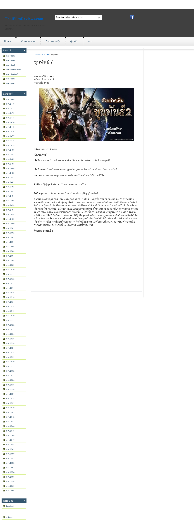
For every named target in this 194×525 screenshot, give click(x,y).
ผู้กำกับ (74, 41)
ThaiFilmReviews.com (24, 19)
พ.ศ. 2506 (10, 251)
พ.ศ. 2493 (10, 191)
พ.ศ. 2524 (10, 334)
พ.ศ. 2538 (10, 398)
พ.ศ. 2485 (10, 173)
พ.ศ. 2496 (10, 205)
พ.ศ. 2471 (10, 109)
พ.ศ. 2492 (10, 187)
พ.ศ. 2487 (10, 178)
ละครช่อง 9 (10, 65)
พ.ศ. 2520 (10, 316)
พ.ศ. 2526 (10, 343)
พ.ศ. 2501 (10, 228)
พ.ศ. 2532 (10, 371)
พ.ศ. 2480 (10, 150)
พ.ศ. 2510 (10, 270)
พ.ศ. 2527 (10, 348)
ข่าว (90, 41)
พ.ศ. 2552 (10, 463)
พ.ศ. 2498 (10, 214)
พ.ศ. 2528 (10, 352)
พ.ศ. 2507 (10, 256)
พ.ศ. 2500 (10, 224)
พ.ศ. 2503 (10, 237)
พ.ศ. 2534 (10, 380)
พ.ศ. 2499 (10, 219)
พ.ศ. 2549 (10, 449)
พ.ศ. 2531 (10, 366)
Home (7, 41)
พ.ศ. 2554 (10, 472)
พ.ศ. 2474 (10, 122)
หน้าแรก (9, 517)
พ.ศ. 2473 (10, 118)
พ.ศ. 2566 (10, 491)
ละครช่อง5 (10, 79)
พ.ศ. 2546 (10, 435)
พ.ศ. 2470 (10, 104)
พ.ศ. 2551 (10, 458)
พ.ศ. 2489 (10, 182)
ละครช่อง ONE (12, 74)
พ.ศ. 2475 (10, 127)
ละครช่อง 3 (10, 56)
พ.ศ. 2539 (10, 403)
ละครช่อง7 (10, 83)
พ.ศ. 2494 (10, 196)
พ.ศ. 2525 (10, 339)
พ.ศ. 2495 (10, 201)
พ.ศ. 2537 (10, 394)
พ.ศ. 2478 (10, 141)
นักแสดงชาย (28, 41)
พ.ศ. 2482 (10, 159)
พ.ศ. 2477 (10, 136)
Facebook (10, 506)
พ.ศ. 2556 (10, 481)
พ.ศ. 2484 (10, 168)
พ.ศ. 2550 (10, 454)
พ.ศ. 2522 (10, 325)
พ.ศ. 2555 (10, 477)
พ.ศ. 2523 (10, 330)
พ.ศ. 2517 (10, 302)
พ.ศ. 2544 (10, 426)
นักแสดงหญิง (53, 41)
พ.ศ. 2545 (10, 431)
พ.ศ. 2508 (10, 260)
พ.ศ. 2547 (10, 440)
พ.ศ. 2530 (10, 362)
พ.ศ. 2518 (10, 306)
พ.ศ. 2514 (10, 288)
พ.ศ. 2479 (10, 145)
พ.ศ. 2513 (10, 283)
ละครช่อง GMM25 (13, 70)
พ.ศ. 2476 (10, 131)
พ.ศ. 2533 (10, 376)
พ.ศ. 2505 (10, 247)
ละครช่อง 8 (10, 60)
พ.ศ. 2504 (10, 242)
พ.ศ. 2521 (10, 320)
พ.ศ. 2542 (10, 417)
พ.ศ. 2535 (10, 385)
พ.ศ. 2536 (10, 389)
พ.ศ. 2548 (10, 445)
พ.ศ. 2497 (10, 210)
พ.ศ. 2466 (10, 99)
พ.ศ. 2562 (10, 486)
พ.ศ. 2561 (46, 55)
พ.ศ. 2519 (10, 311)
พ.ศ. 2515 (10, 293)
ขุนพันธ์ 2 (43, 61)
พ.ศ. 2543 (10, 422)
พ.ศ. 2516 (10, 297)
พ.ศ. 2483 (10, 164)
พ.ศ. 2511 (10, 274)
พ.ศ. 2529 (10, 357)
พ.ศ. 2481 (10, 155)
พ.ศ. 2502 (10, 233)
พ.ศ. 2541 (10, 412)
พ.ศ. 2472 (10, 113)
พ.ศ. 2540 (10, 408)
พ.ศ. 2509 (10, 265)
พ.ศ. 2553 (10, 468)
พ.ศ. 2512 (10, 279)
